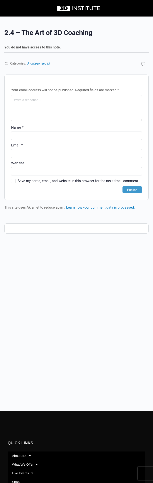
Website (17, 163)
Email (17, 145)
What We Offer (25, 464)
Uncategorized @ (38, 63)
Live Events (22, 473)
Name (17, 127)
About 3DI (21, 456)
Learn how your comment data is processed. (100, 207)
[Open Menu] (7, 8)
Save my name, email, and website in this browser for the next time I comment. (78, 181)
